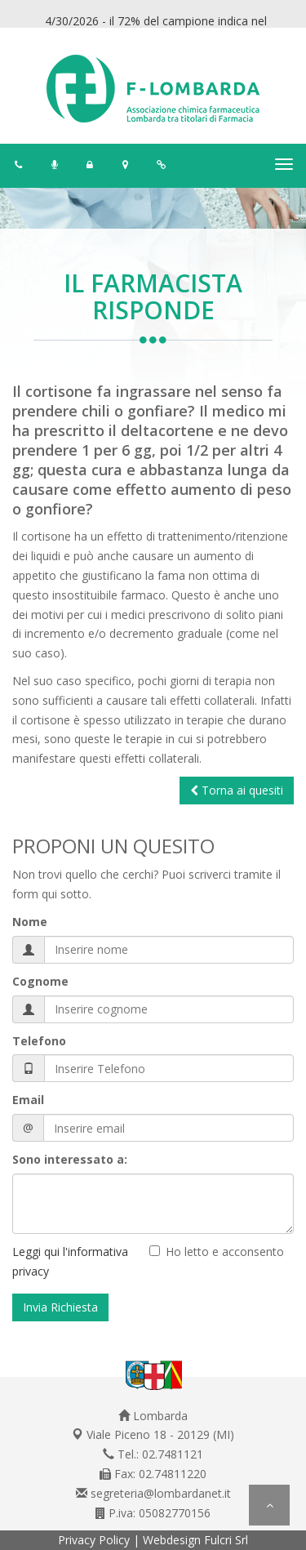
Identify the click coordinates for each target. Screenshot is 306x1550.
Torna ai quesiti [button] (236, 790)
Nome (29, 921)
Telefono (39, 1041)
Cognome (40, 981)
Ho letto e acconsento (225, 1251)
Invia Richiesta (60, 1307)
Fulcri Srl (226, 1540)
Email (28, 1099)
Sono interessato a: (69, 1159)
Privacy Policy (94, 1540)
